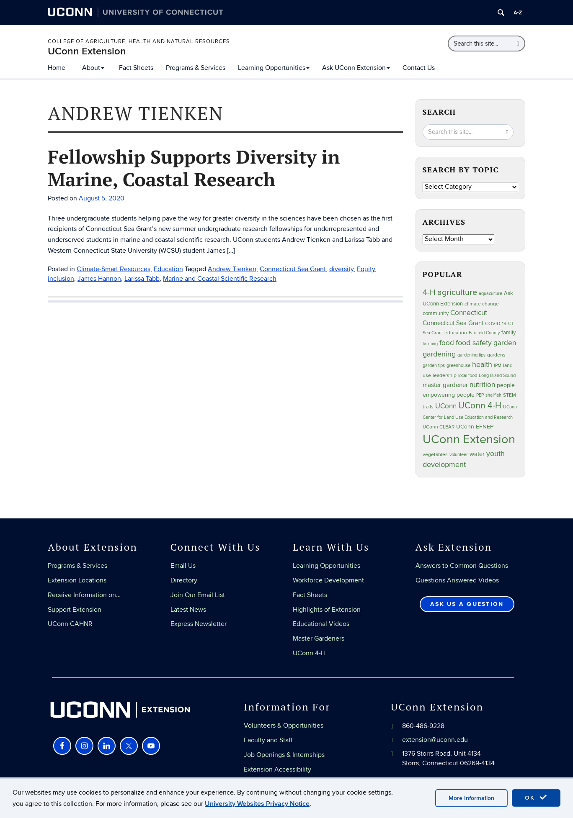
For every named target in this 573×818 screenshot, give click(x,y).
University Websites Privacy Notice (257, 804)
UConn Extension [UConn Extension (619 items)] (469, 439)
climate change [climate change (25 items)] (482, 304)
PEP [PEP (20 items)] (480, 395)
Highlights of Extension (327, 609)
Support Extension (74, 609)
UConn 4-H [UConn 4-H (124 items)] (479, 405)
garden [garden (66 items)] (504, 342)
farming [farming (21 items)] (430, 343)
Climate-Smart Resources (113, 269)
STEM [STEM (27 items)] (509, 395)
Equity (366, 269)
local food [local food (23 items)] (467, 375)
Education (168, 269)
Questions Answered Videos (457, 580)
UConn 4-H (309, 653)
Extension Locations (77, 580)
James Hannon (99, 278)
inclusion (61, 278)
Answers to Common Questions (462, 566)
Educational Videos (321, 624)
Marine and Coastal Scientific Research (219, 278)
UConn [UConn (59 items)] (446, 406)
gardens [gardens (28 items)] (496, 355)
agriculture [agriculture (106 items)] (457, 292)
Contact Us (419, 68)
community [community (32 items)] (436, 313)
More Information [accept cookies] (471, 798)
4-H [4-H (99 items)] (429, 292)
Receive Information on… (84, 595)
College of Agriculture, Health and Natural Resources (139, 41)
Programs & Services (195, 68)
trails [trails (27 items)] (428, 407)
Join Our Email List (197, 595)
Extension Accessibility (277, 769)
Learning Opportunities (274, 68)
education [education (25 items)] (455, 333)
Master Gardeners (318, 638)
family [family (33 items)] (508, 332)
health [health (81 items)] (482, 364)
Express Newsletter (198, 624)
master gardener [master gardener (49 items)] (445, 385)
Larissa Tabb (142, 278)
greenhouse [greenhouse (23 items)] (458, 365)
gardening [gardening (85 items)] (439, 354)
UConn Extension (87, 51)
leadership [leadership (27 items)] (445, 375)
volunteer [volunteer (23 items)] (458, 454)
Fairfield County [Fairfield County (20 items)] (484, 333)
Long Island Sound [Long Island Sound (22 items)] (497, 375)
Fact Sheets (136, 68)
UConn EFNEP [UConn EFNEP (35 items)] (474, 426)
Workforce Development (328, 580)
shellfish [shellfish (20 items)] (493, 395)
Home (56, 68)
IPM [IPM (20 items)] (497, 365)
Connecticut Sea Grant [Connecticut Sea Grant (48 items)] (453, 323)
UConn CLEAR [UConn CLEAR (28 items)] (438, 427)
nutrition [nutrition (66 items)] (482, 384)
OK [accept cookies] (536, 797)
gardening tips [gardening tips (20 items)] (471, 355)
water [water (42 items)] (477, 454)
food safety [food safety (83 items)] (474, 342)
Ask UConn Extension (356, 68)
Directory (183, 580)
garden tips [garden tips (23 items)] (434, 365)
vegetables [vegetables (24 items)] (435, 454)
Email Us (183, 566)
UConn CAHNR (70, 624)
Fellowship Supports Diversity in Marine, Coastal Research (194, 168)
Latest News (188, 609)
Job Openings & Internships (284, 755)
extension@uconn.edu (435, 740)
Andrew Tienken (232, 269)
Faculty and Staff (268, 740)
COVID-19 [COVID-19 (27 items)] (495, 324)
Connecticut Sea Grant (293, 269)
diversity (341, 269)
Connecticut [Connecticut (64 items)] (468, 313)
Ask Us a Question (466, 604)
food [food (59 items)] (446, 343)
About (93, 68)
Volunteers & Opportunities (283, 725)
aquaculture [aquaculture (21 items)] (490, 293)
